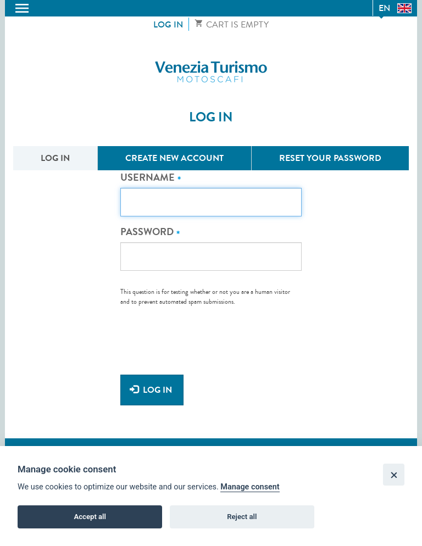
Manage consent (249, 488)
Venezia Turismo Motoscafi (211, 71)
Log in (168, 24)
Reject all (242, 518)
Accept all (90, 518)
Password (147, 232)
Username (147, 177)
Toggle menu (22, 8)
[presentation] (203, 334)
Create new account (174, 158)
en (384, 8)
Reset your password (330, 158)
